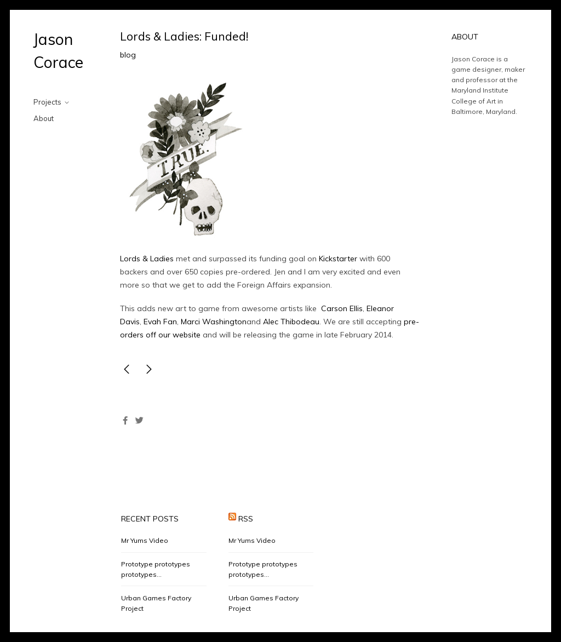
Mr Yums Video (144, 540)
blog (128, 55)
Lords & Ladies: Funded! (184, 36)
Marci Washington (214, 321)
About (43, 118)
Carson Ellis (342, 308)
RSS (245, 519)
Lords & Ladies (147, 258)
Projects (47, 102)
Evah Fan (159, 321)
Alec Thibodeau (290, 321)
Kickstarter (338, 258)
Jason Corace (58, 51)
